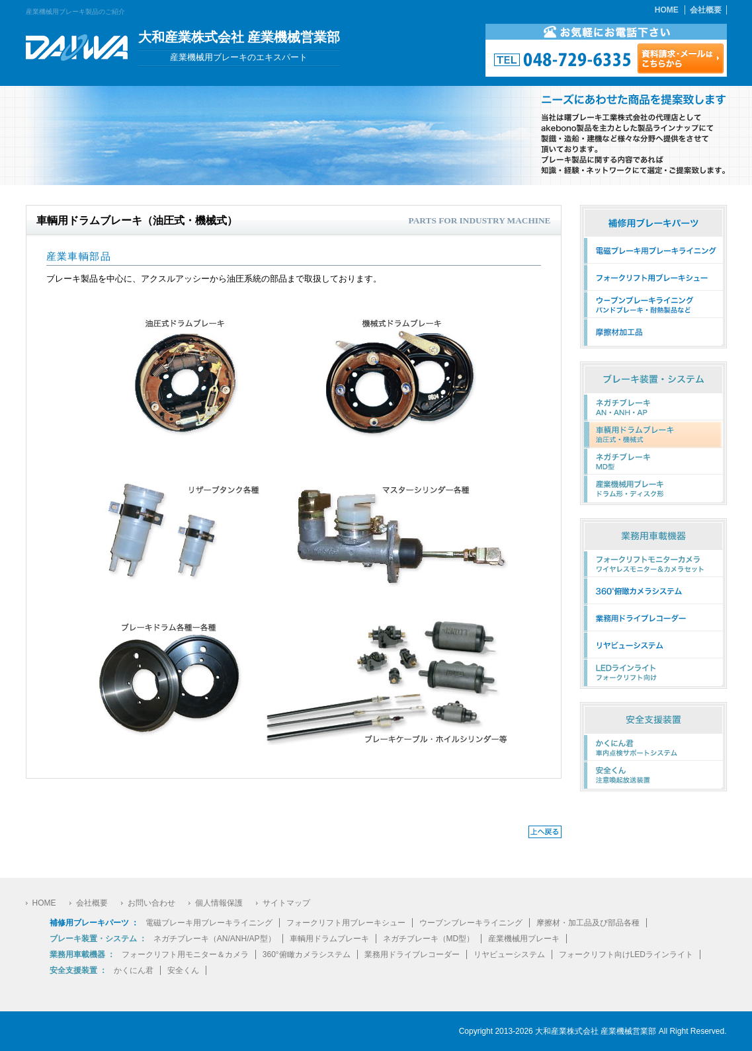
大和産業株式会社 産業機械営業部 (595, 1031)
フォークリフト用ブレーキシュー (345, 922)
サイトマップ (286, 903)
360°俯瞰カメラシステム (307, 954)
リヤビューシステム (509, 954)
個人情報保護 (219, 903)
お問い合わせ (151, 903)
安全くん (183, 970)
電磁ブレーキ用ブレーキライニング (209, 922)
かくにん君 (133, 970)
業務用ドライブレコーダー (412, 954)
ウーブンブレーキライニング (470, 922)
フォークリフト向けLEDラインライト (626, 954)
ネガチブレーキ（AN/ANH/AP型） (214, 938)
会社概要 (706, 10)
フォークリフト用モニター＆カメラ (185, 954)
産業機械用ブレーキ (524, 938)
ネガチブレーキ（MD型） (429, 938)
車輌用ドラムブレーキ (329, 938)
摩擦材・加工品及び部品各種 (588, 922)
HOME (667, 10)
